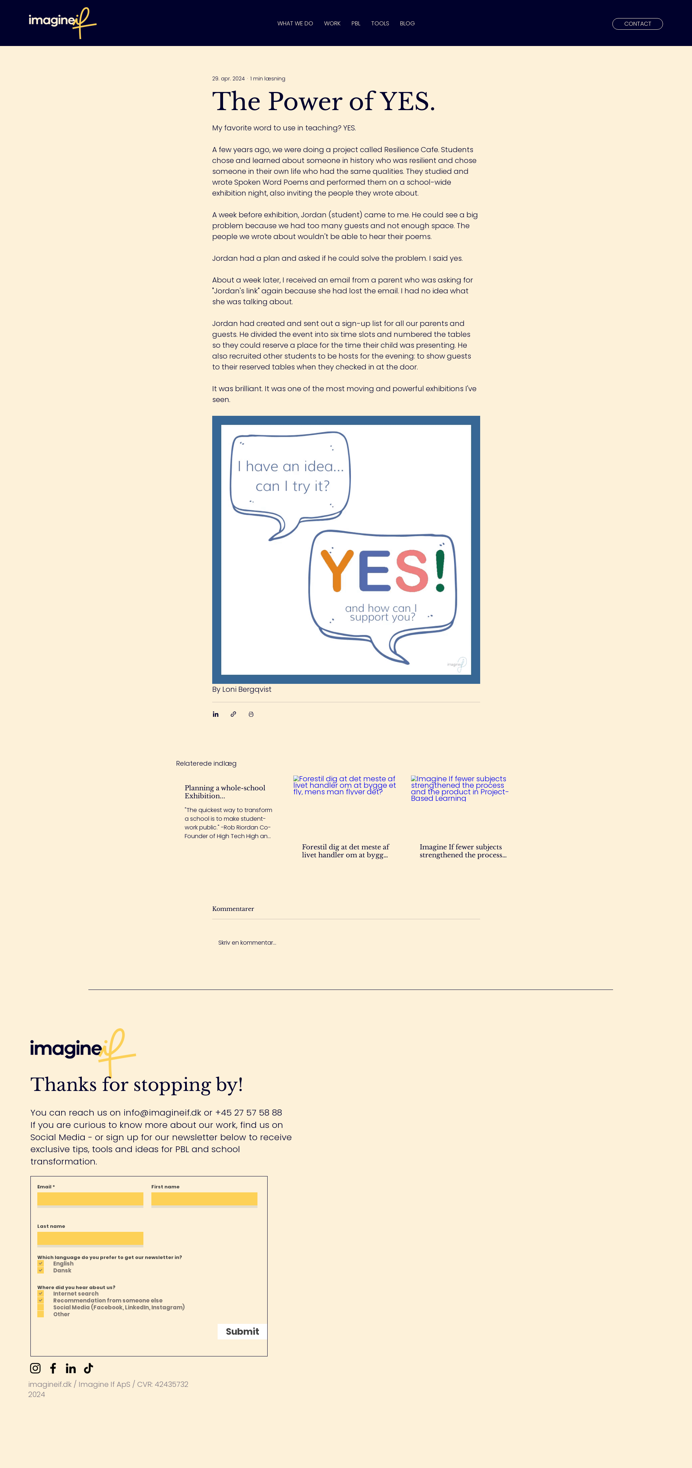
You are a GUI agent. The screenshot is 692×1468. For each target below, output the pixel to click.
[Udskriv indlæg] (251, 714)
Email (44, 1186)
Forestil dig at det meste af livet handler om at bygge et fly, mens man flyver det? (345, 851)
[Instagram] (35, 1368)
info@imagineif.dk (162, 1112)
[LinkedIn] (71, 1368)
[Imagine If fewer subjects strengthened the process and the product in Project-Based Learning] (463, 805)
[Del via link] (233, 714)
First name (165, 1186)
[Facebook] (53, 1368)
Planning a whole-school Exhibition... (225, 792)
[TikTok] (88, 1368)
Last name (51, 1226)
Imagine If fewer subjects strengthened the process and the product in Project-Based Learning (461, 851)
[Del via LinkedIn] (215, 714)
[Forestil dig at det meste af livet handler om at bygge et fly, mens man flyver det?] (346, 805)
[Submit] (242, 1331)
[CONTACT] (637, 24)
